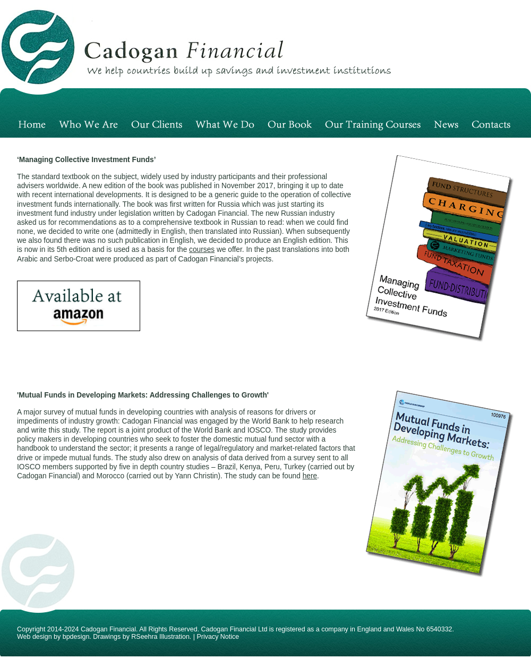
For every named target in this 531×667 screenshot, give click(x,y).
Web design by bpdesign (53, 636)
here (310, 476)
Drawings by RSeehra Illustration (141, 636)
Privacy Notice (217, 636)
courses (202, 250)
